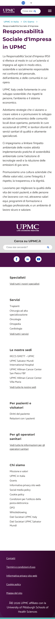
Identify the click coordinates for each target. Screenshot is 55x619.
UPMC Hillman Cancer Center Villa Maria (26, 380)
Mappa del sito (14, 593)
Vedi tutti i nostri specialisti (24, 284)
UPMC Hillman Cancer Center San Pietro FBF (26, 371)
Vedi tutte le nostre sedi (23, 387)
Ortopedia (15, 324)
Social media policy (20, 490)
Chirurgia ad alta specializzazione (19, 313)
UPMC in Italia (17, 476)
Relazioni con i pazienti (22, 419)
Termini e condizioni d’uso (20, 567)
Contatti (10, 558)
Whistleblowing (18, 512)
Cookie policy (17, 495)
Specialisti (18, 277)
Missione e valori (19, 471)
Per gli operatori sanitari (22, 437)
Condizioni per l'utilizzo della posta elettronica (25, 501)
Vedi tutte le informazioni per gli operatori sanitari (27, 447)
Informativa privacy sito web (25, 485)
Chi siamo (17, 465)
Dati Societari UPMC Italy (23, 517)
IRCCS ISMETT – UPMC (22, 356)
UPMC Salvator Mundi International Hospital (22, 363)
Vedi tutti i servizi (19, 334)
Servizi (15, 300)
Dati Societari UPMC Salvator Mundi (25, 524)
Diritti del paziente (20, 414)
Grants (13, 481)
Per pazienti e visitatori (20, 405)
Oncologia (15, 319)
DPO (12, 508)
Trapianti (15, 306)
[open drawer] (50, 11)
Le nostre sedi (21, 350)
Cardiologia (16, 329)
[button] (29, 3)
